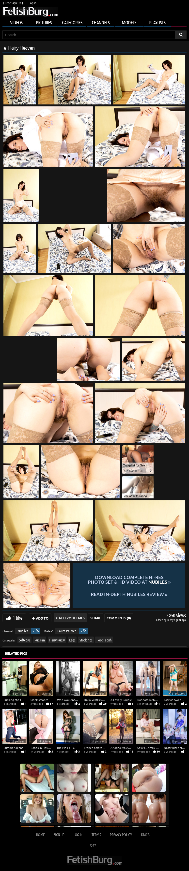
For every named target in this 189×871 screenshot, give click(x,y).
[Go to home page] (30, 11)
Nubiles (23, 630)
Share (95, 618)
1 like (17, 617)
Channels (101, 22)
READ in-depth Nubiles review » (129, 593)
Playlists (157, 22)
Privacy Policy (121, 834)
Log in (32, 3)
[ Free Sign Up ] (13, 3)
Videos (16, 22)
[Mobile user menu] (94, 21)
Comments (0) (119, 618)
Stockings (85, 640)
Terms (96, 834)
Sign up (59, 834)
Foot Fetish (103, 640)
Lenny (170, 620)
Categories (72, 22)
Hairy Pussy (57, 640)
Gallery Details (70, 618)
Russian (39, 640)
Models (129, 22)
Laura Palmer (66, 630)
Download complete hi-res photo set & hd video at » (129, 579)
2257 (93, 845)
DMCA (145, 834)
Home (40, 834)
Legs (72, 640)
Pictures (44, 22)
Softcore (24, 640)
